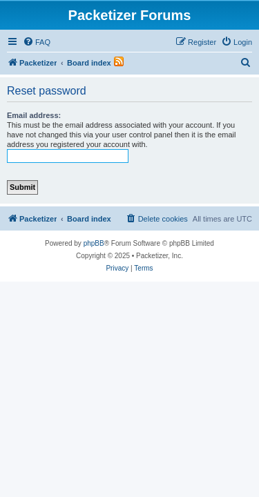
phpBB (94, 243)
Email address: (34, 115)
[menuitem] (36, 42)
